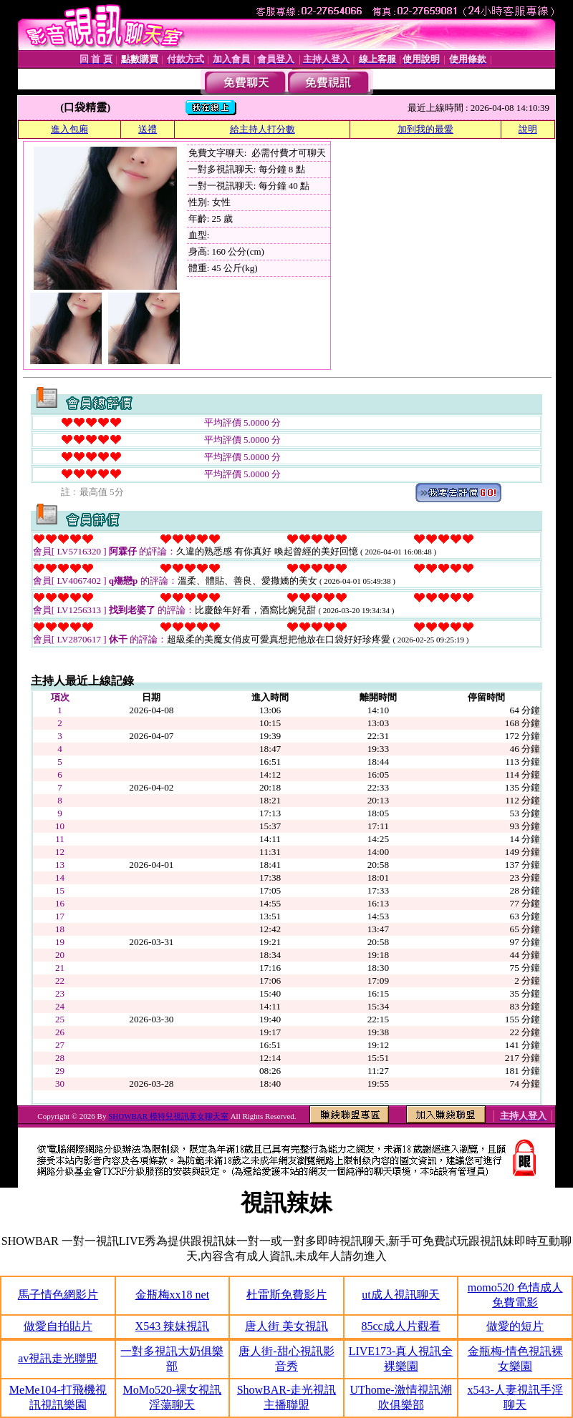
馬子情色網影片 (58, 1295)
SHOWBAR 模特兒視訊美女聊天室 (168, 1116)
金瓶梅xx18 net (172, 1295)
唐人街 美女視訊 (286, 1326)
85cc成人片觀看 (400, 1326)
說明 (528, 129)
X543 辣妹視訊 (172, 1326)
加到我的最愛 (425, 129)
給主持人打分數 (262, 129)
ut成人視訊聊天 (400, 1295)
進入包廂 (69, 129)
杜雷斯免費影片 (286, 1295)
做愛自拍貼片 (58, 1326)
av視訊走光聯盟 (57, 1358)
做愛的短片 (515, 1326)
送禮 (147, 129)
